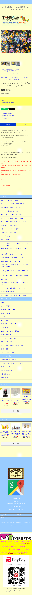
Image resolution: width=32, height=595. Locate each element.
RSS (18, 525)
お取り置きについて (6, 374)
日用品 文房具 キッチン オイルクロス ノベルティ (14, 69)
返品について (5, 101)
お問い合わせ (4, 517)
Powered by (16, 591)
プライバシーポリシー (17, 522)
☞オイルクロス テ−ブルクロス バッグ (10, 70)
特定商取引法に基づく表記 (8, 102)
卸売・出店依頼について (7, 370)
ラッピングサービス (6, 367)
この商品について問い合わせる (8, 115)
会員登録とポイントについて (8, 359)
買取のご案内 (4, 377)
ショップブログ (13, 525)
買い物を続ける (4, 118)
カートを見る (20, 515)
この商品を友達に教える (6, 113)
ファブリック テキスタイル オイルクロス (13, 73)
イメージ (24, 124)
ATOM (21, 525)
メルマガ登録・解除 (26, 522)
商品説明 (8, 124)
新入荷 (6, 71)
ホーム (3, 69)
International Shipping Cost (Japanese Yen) (12, 363)
